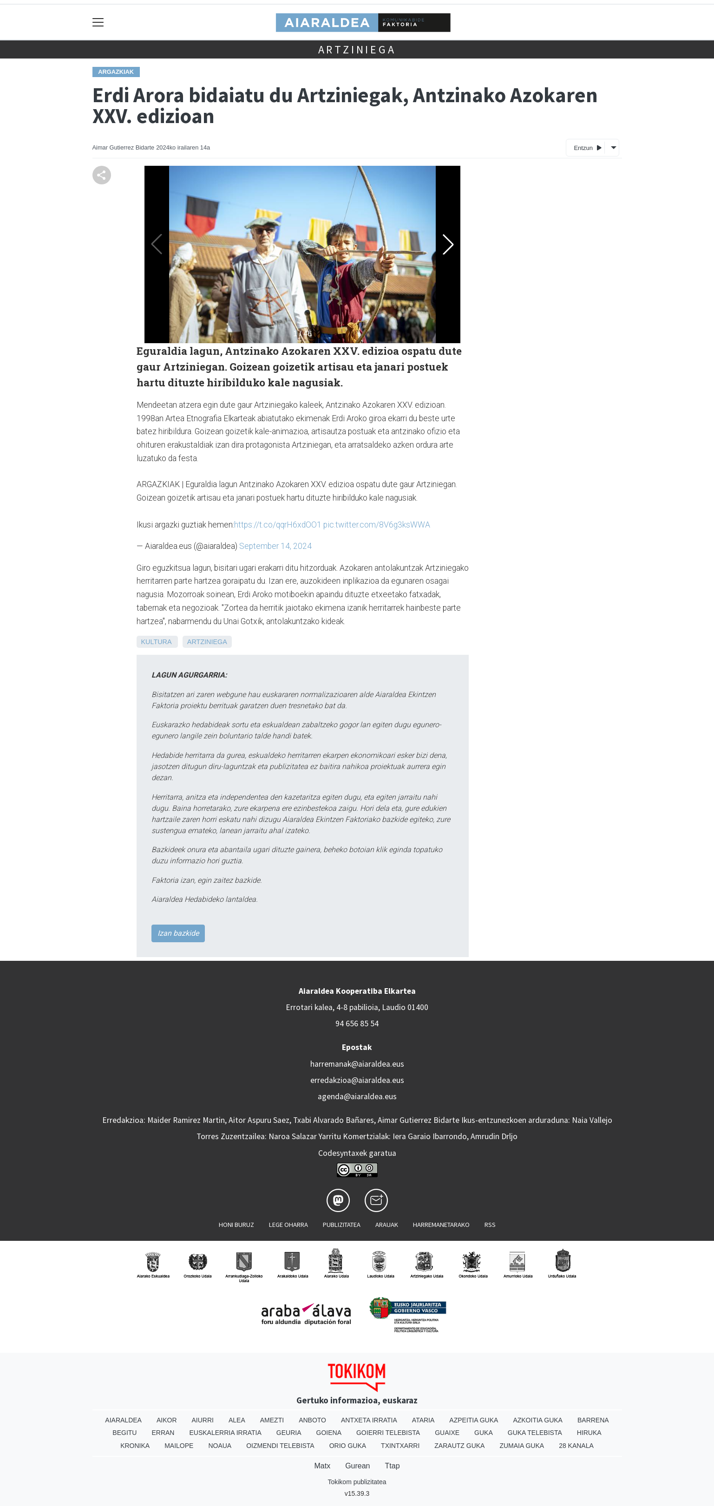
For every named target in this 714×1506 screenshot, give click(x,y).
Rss (490, 1224)
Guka (483, 1432)
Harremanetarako (441, 1224)
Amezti (272, 1420)
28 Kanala (576, 1445)
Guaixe (447, 1432)
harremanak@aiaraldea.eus (357, 1064)
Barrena (593, 1420)
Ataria (423, 1420)
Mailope (178, 1445)
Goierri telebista (388, 1432)
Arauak (386, 1224)
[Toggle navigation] (98, 22)
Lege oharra (288, 1224)
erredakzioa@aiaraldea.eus (357, 1080)
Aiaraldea (123, 1420)
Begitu (124, 1432)
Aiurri (203, 1420)
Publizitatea (341, 1224)
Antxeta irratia (369, 1420)
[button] (448, 244)
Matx (322, 1466)
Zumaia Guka (521, 1445)
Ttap (392, 1466)
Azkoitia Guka (538, 1420)
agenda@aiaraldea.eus (357, 1096)
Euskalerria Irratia (225, 1432)
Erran (162, 1432)
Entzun (587, 147)
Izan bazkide (178, 933)
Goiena (328, 1432)
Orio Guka (347, 1445)
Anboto (312, 1420)
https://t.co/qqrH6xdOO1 (277, 524)
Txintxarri (400, 1445)
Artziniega (357, 49)
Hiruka (589, 1432)
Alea (237, 1420)
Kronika (135, 1445)
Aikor (167, 1420)
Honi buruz (236, 1224)
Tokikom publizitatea (357, 1482)
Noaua (219, 1445)
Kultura (156, 641)
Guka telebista (535, 1432)
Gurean (357, 1466)
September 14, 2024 (275, 546)
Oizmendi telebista (280, 1445)
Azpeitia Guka (473, 1420)
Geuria (288, 1432)
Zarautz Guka (459, 1445)
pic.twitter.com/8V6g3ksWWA (376, 524)
